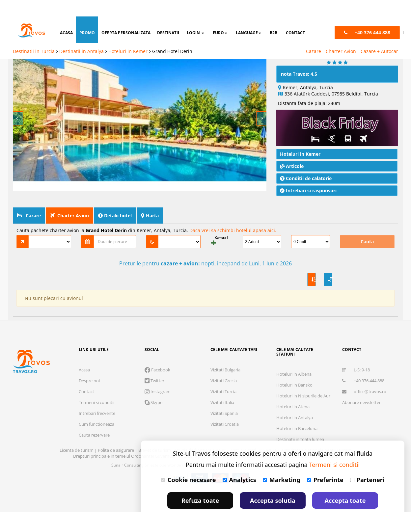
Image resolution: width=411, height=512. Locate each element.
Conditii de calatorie (306, 162)
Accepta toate (345, 484)
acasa (66, 16)
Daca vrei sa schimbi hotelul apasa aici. (232, 214)
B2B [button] (273, 16)
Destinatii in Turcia (34, 35)
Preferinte (325, 463)
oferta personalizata (126, 16)
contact (295, 16)
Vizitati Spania (224, 397)
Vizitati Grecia (223, 364)
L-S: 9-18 (356, 353)
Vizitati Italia (222, 386)
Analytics (239, 463)
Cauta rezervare (94, 418)
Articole (292, 150)
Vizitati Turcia (223, 375)
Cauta (367, 225)
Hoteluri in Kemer (128, 35)
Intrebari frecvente (97, 397)
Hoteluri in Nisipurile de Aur (303, 379)
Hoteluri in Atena (293, 390)
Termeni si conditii (96, 386)
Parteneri (367, 463)
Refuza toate (200, 484)
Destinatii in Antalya (81, 35)
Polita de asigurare (116, 434)
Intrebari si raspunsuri (308, 174)
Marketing (281, 463)
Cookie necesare (188, 463)
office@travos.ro (364, 375)
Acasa (84, 353)
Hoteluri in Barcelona (296, 412)
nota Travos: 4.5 (299, 57)
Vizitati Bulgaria (225, 353)
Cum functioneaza (96, 408)
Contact (86, 375)
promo (87, 16)
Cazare (313, 35)
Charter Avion (341, 35)
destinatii (168, 16)
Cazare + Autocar (379, 35)
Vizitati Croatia (224, 408)
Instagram (158, 375)
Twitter (154, 364)
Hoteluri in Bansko (294, 368)
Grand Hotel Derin (172, 35)
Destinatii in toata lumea (300, 423)
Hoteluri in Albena (294, 358)
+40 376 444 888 (363, 364)
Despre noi (89, 364)
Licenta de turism (77, 434)
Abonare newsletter (361, 386)
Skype (153, 386)
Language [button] (248, 16)
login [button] (195, 16)
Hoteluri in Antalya (294, 401)
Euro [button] (220, 16)
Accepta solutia (272, 484)
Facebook (157, 353)
